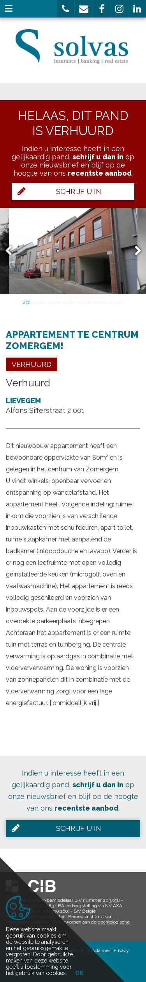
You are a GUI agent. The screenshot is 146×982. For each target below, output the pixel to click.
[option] (73, 251)
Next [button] (134, 251)
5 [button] (57, 301)
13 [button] (119, 301)
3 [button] (42, 301)
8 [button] (80, 301)
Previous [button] (12, 251)
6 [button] (65, 301)
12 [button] (112, 301)
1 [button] (26, 301)
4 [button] (49, 301)
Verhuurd (31, 364)
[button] (65, 9)
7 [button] (73, 301)
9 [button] (88, 301)
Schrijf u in (59, 191)
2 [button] (34, 301)
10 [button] (96, 301)
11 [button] (104, 301)
